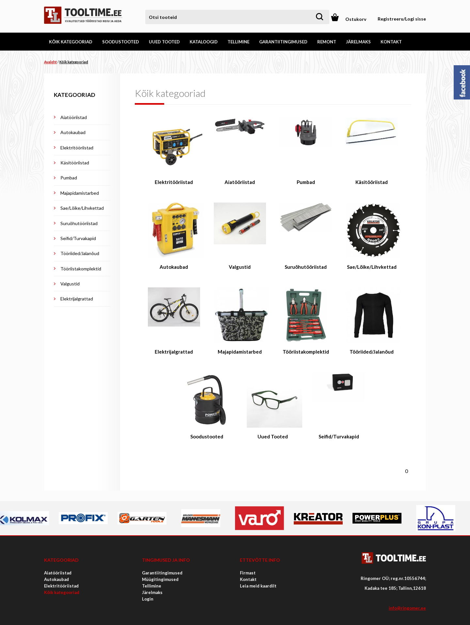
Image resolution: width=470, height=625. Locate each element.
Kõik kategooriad (73, 62)
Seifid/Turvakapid (78, 238)
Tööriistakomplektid (80, 268)
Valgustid (70, 283)
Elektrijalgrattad (76, 298)
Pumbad (68, 177)
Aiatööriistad (73, 117)
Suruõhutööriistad (79, 223)
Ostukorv (355, 19)
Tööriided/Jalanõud (79, 253)
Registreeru (390, 19)
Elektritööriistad (76, 147)
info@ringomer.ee (407, 608)
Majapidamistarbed (79, 193)
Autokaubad (73, 132)
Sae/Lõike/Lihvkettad (82, 208)
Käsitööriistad (74, 162)
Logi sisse (415, 19)
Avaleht (50, 62)
